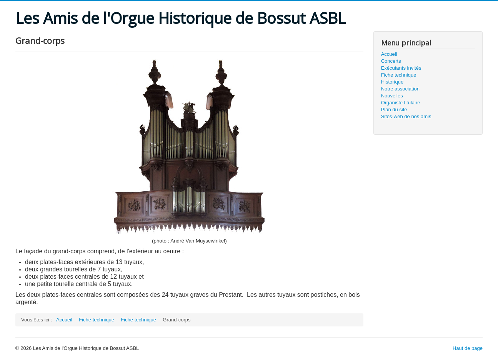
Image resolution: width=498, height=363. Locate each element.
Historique (392, 82)
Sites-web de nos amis (406, 116)
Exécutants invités (401, 68)
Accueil (389, 54)
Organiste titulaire (400, 102)
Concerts (391, 61)
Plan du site (394, 109)
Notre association (400, 89)
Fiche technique (398, 75)
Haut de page (468, 348)
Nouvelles (392, 96)
